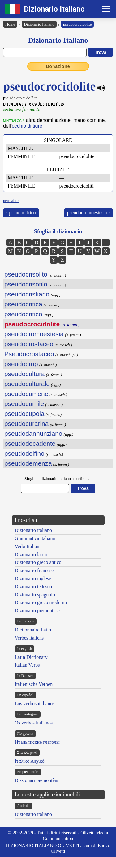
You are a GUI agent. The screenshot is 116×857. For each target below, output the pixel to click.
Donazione (58, 66)
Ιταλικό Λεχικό (30, 761)
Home (10, 24)
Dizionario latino (32, 554)
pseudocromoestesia (34, 334)
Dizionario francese (34, 570)
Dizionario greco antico (38, 562)
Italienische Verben (34, 684)
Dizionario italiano (33, 530)
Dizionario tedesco (33, 586)
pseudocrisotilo (25, 284)
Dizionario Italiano (54, 9)
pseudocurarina (26, 423)
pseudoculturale (27, 383)
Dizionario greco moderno (41, 602)
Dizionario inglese (33, 578)
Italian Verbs (27, 665)
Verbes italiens (29, 637)
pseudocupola (24, 413)
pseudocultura (24, 373)
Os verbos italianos (34, 722)
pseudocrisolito (25, 274)
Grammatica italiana (35, 538)
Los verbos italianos (35, 703)
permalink (11, 200)
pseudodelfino (24, 453)
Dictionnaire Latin (33, 629)
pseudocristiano (26, 294)
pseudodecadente (29, 443)
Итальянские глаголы (37, 742)
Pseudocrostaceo (29, 353)
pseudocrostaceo (28, 343)
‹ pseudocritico (21, 212)
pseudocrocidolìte (77, 24)
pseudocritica (23, 304)
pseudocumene (26, 393)
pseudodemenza (28, 463)
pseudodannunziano (33, 433)
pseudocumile (24, 403)
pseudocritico (23, 314)
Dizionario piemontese (37, 610)
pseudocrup (21, 363)
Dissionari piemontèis (36, 780)
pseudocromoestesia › (88, 212)
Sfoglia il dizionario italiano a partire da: (58, 478)
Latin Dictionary (31, 657)
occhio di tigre (27, 125)
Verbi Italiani (28, 546)
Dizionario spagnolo (35, 594)
